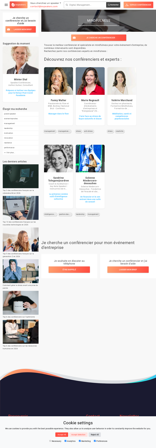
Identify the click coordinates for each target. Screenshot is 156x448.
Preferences (100, 441)
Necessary (55, 441)
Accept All (62, 435)
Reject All (95, 435)
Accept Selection (78, 435)
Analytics (70, 441)
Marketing (85, 441)
